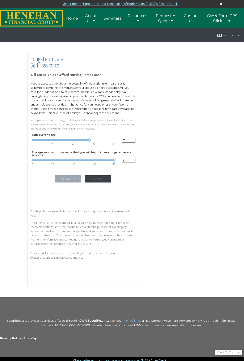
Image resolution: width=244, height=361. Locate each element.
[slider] (73, 140)
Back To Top (228, 352)
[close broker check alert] (221, 3)
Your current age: (43, 135)
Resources (137, 15)
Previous (68, 179)
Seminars (112, 18)
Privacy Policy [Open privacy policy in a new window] (10, 338)
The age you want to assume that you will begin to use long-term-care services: (81, 153)
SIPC (137, 321)
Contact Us (191, 18)
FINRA (128, 321)
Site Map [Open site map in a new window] (30, 338)
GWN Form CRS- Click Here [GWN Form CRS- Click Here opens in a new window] (223, 18)
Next (98, 179)
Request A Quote (165, 18)
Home (72, 18)
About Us (91, 18)
